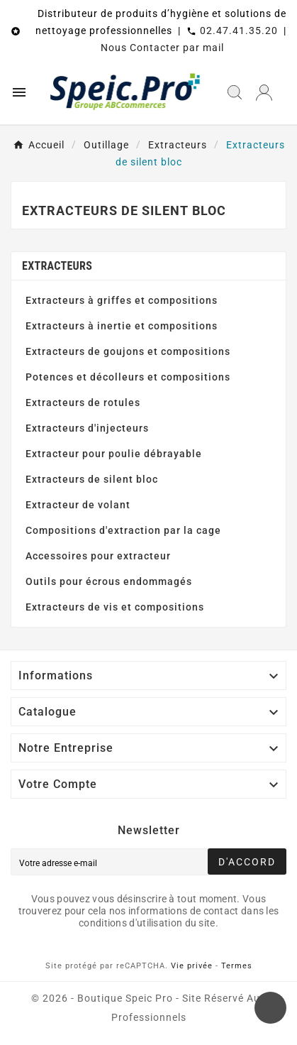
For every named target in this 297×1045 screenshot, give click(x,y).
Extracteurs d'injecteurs (87, 428)
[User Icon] (264, 92)
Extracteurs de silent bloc (92, 479)
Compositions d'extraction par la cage (123, 530)
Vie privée (192, 965)
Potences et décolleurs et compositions (128, 377)
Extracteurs (57, 266)
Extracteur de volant (78, 504)
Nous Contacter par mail (162, 47)
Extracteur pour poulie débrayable (114, 453)
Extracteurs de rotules (83, 402)
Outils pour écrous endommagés (109, 581)
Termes (236, 965)
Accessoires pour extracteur (98, 556)
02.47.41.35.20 (239, 30)
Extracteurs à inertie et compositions (122, 326)
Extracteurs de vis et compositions (115, 607)
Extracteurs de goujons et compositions (128, 351)
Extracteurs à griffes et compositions (122, 300)
